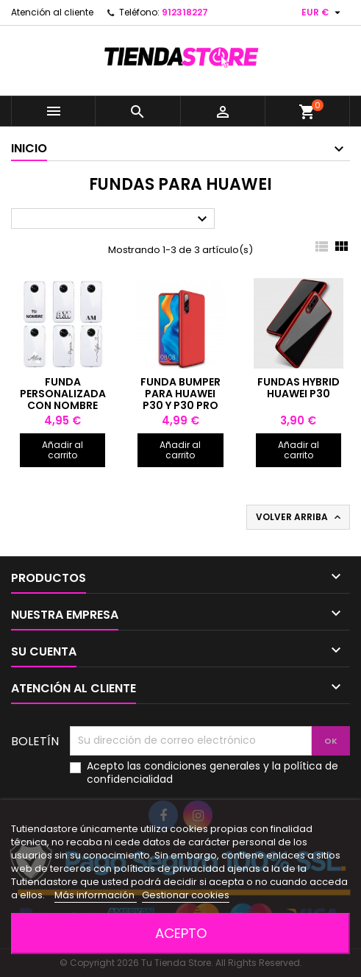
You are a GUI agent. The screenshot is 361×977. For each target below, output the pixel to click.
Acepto (181, 933)
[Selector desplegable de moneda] (322, 12)
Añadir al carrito (62, 449)
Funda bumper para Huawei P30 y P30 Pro (180, 393)
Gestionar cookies (185, 895)
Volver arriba (299, 517)
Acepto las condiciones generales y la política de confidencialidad (212, 772)
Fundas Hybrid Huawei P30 (298, 387)
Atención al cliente (52, 12)
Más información (95, 895)
